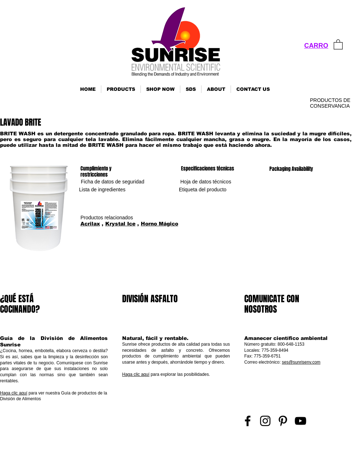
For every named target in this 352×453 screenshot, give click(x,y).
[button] (120, 89)
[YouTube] (300, 421)
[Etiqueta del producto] (202, 190)
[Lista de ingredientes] (102, 190)
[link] (338, 44)
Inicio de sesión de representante (322, 444)
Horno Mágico (159, 223)
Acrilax (90, 223)
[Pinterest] (283, 421)
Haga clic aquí (13, 393)
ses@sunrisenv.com (301, 362)
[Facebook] (248, 421)
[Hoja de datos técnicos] (205, 182)
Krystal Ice (120, 223)
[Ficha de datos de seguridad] (112, 182)
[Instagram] (265, 421)
